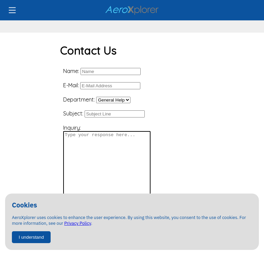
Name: (102, 71)
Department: (96, 99)
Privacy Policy (77, 223)
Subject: (104, 113)
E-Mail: (101, 85)
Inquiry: (107, 161)
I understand (31, 237)
